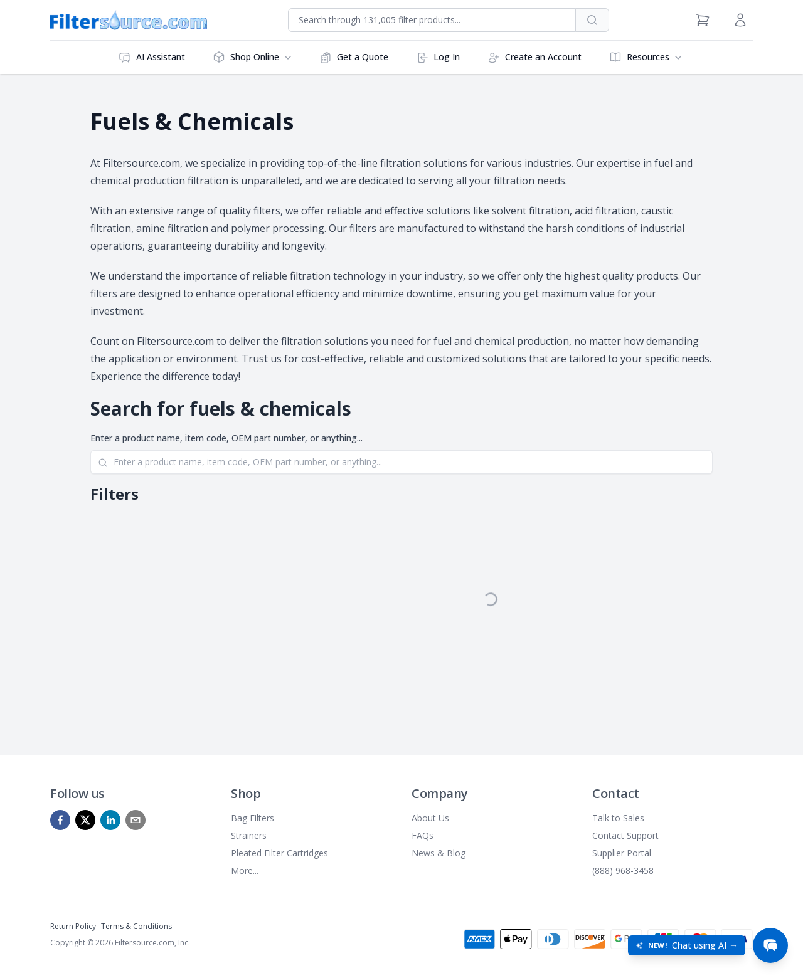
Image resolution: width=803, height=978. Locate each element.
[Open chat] (770, 945)
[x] (85, 820)
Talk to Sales (618, 818)
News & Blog (438, 853)
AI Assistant (152, 57)
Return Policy (73, 926)
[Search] (401, 462)
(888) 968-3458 (623, 870)
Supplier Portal (621, 853)
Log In (438, 57)
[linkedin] (110, 820)
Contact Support (625, 835)
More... (244, 870)
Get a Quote (353, 57)
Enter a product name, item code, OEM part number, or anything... (226, 438)
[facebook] (60, 820)
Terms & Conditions (136, 926)
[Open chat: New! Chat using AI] (686, 945)
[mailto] (135, 820)
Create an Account (534, 57)
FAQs (422, 835)
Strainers (249, 835)
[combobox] (432, 20)
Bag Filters (252, 818)
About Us (430, 818)
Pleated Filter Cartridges (279, 853)
